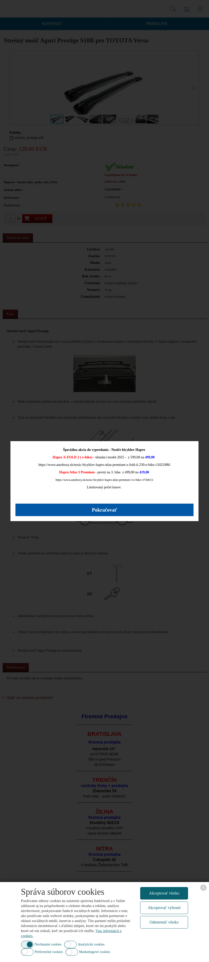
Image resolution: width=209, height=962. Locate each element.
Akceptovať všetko (164, 893)
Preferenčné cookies (49, 952)
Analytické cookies (91, 944)
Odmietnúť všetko (164, 922)
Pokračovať (104, 510)
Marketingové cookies (94, 952)
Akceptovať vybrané (164, 908)
